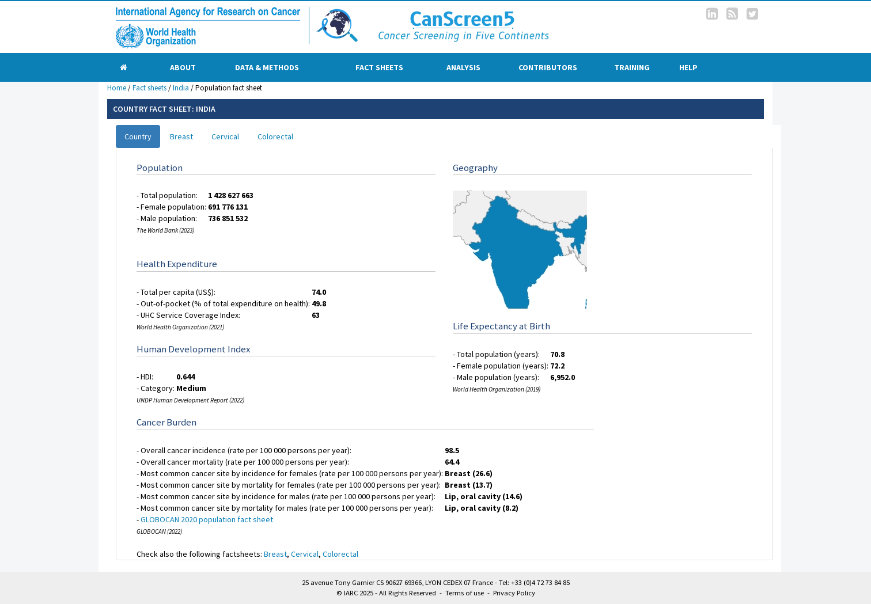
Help (688, 67)
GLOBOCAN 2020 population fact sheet (207, 519)
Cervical (225, 136)
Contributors (547, 67)
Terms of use (464, 592)
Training (632, 67)
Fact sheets (379, 67)
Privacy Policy (514, 592)
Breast (181, 136)
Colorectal (275, 136)
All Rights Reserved (407, 592)
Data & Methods (267, 67)
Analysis (463, 67)
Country (138, 136)
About (183, 67)
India (181, 87)
